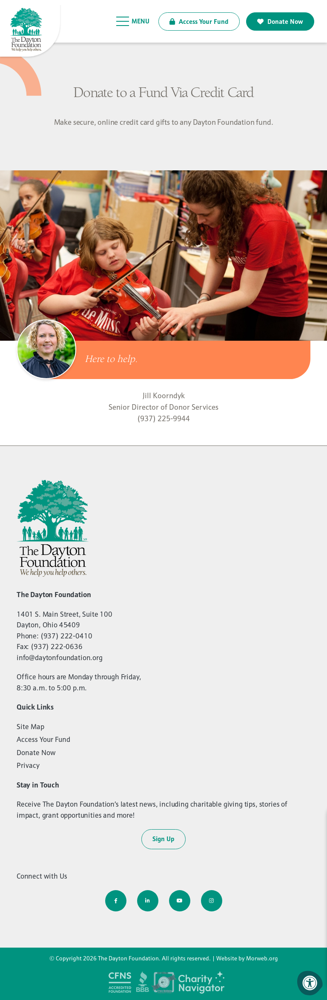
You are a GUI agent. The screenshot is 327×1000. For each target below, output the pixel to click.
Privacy (28, 765)
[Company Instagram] (211, 900)
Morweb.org (262, 958)
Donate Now (280, 21)
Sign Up (163, 839)
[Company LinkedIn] (147, 900)
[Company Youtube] (179, 900)
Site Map (30, 726)
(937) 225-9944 (163, 418)
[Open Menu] (133, 21)
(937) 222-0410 (66, 636)
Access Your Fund (199, 21)
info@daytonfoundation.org (60, 657)
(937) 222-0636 (57, 646)
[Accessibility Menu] (310, 983)
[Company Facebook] (115, 900)
